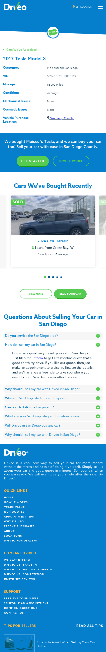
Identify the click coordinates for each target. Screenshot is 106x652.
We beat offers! (17, 560)
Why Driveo (14, 521)
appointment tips (19, 517)
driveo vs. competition (24, 574)
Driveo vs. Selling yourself (28, 569)
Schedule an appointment (26, 603)
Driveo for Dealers (20, 540)
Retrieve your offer (21, 598)
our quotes (14, 512)
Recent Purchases (19, 526)
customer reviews (19, 579)
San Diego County (60, 118)
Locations (13, 536)
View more (36, 293)
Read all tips (89, 625)
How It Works (71, 161)
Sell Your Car (70, 294)
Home (8, 497)
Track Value (14, 507)
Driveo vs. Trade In (20, 565)
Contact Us (14, 613)
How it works (16, 502)
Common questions (20, 608)
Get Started (32, 161)
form (39, 358)
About (9, 531)
